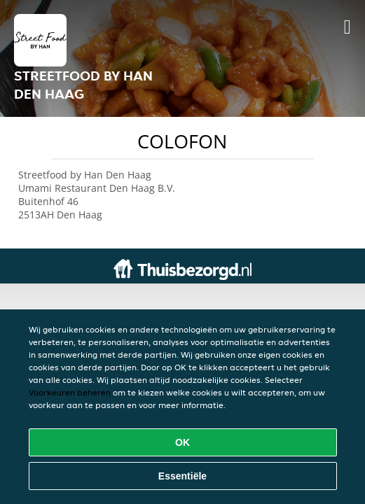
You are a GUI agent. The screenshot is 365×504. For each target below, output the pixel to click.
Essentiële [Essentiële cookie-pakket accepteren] (182, 476)
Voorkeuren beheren (70, 392)
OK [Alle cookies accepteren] (182, 442)
